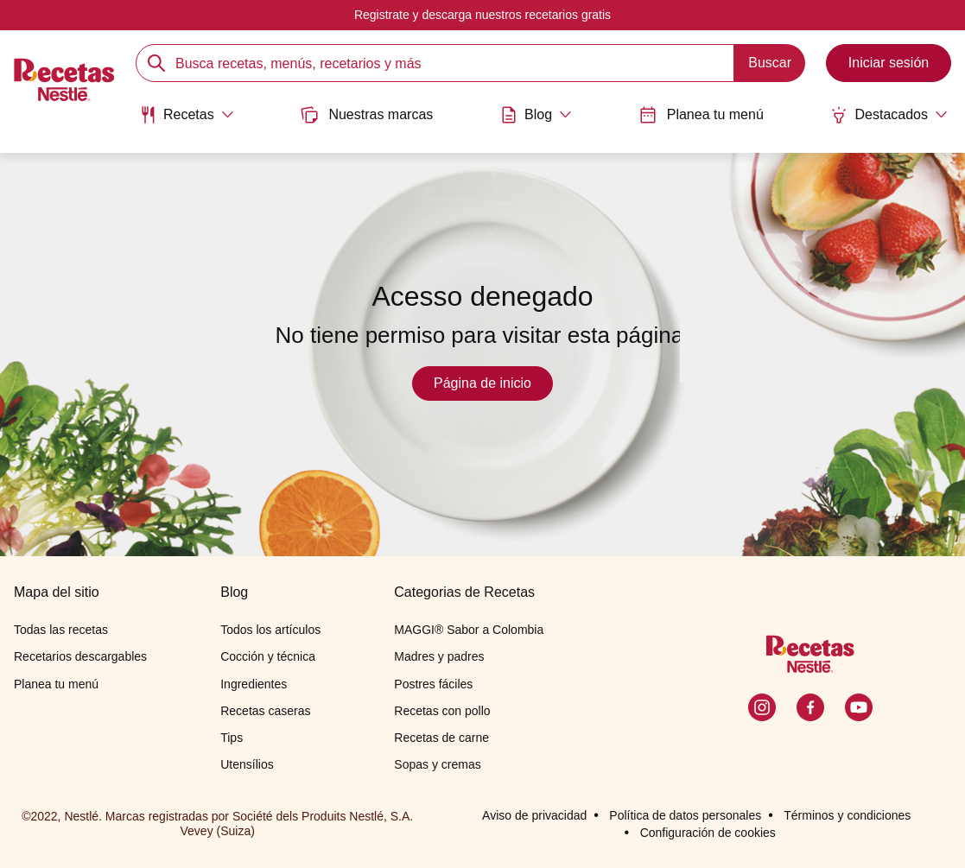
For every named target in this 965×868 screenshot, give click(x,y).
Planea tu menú (701, 115)
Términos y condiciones (847, 815)
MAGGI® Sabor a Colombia (468, 630)
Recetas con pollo (442, 711)
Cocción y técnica (267, 656)
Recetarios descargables (80, 656)
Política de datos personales (685, 815)
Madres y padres (439, 656)
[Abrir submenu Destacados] (889, 115)
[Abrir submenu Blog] (536, 115)
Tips (231, 737)
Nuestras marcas (367, 115)
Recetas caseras (265, 711)
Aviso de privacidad (534, 815)
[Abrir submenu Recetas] (186, 115)
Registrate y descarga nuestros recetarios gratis (482, 15)
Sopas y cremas (437, 764)
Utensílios (246, 764)
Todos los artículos (270, 630)
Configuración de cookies (708, 832)
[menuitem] (187, 121)
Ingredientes (253, 684)
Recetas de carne (441, 737)
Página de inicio (482, 383)
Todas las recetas (61, 630)
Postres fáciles (433, 684)
